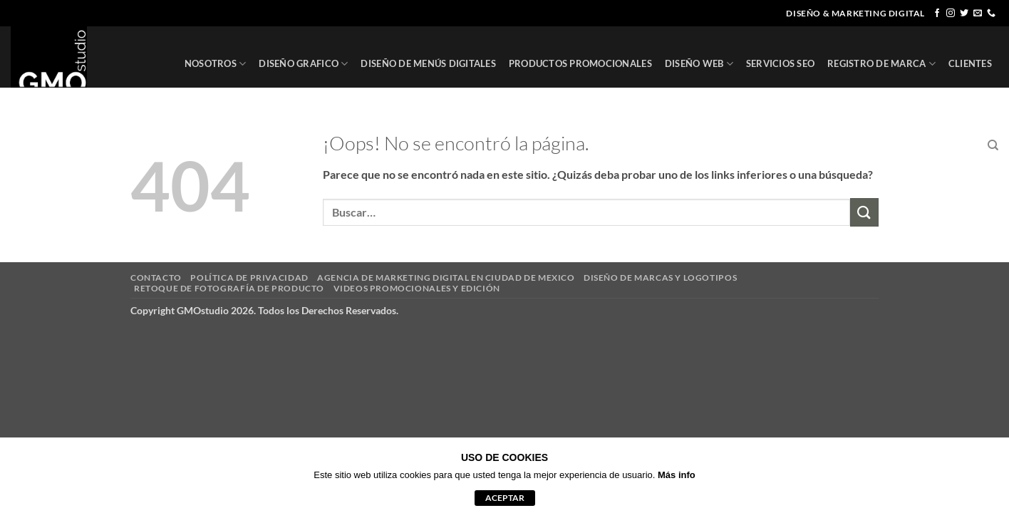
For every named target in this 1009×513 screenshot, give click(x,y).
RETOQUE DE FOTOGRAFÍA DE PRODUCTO (229, 288)
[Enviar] (864, 212)
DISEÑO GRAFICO (303, 64)
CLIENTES (970, 63)
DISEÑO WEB (699, 64)
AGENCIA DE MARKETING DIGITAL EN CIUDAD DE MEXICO (445, 277)
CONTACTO (948, 145)
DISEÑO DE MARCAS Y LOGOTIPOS (660, 277)
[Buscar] (993, 145)
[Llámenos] (991, 14)
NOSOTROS (216, 64)
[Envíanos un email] (977, 14)
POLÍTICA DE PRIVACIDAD (249, 277)
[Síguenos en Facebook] (937, 14)
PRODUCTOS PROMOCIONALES (580, 63)
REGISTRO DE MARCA (881, 64)
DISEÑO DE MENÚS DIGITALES (428, 63)
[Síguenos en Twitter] (964, 14)
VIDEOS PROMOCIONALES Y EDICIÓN (416, 288)
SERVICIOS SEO (780, 63)
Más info (676, 475)
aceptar (504, 497)
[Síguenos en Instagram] (950, 14)
